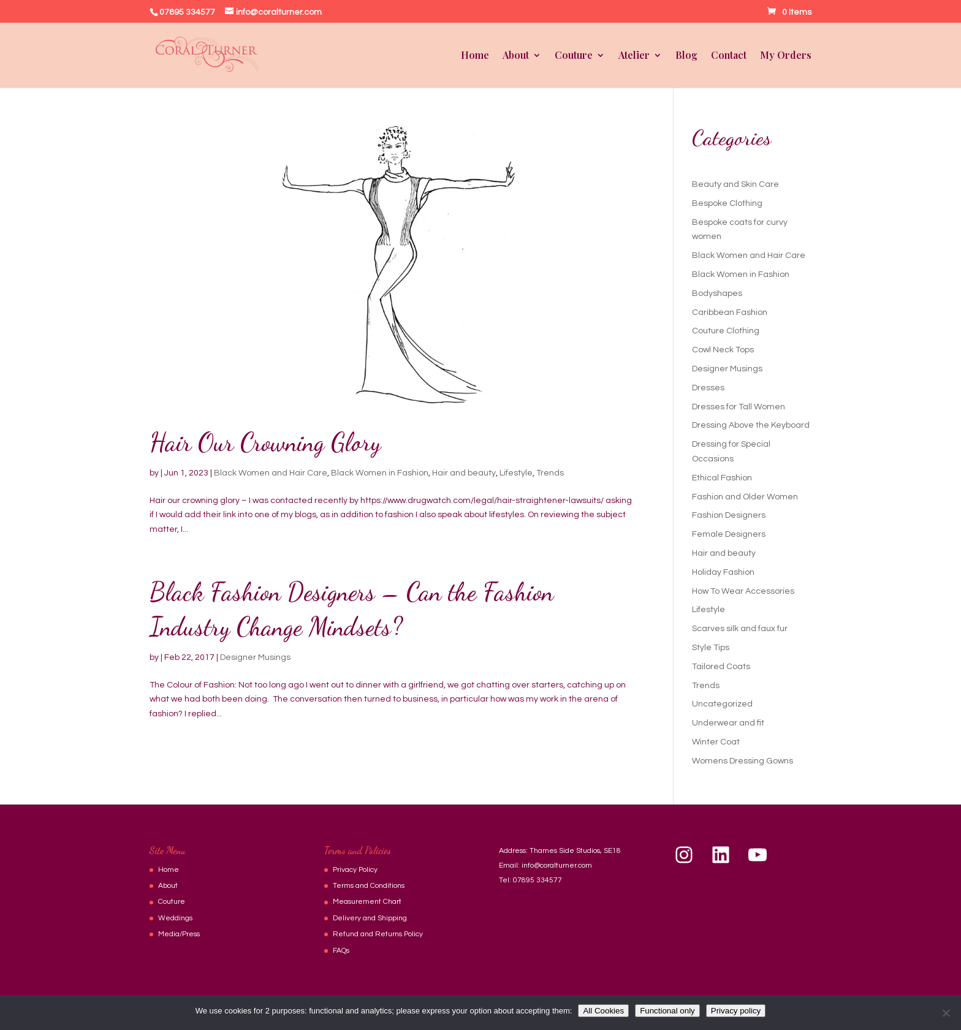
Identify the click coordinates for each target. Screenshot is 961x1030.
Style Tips (710, 647)
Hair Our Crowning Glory (265, 442)
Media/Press (179, 934)
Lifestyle (516, 473)
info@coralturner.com (557, 865)
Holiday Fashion (723, 572)
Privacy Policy (355, 870)
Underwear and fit (728, 723)
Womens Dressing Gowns (742, 761)
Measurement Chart (367, 902)
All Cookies (603, 1010)
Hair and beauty (464, 473)
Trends (550, 473)
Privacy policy (736, 1010)
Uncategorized (722, 704)
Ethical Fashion (722, 478)
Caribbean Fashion (729, 312)
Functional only (667, 1010)
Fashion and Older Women (745, 497)
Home (475, 56)
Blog (686, 56)
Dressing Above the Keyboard (751, 425)
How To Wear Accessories (743, 591)
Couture (574, 56)
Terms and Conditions (369, 886)
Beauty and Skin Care (735, 184)
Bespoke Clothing (727, 203)
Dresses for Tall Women (738, 407)
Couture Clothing (725, 331)
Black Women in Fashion (379, 473)
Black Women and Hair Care (270, 473)
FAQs (341, 951)
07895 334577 (537, 880)
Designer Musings (255, 657)
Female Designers (728, 534)
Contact (728, 56)
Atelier (634, 56)
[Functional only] (946, 1013)
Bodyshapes (717, 293)
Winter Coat (716, 742)
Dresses (708, 388)
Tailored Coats (721, 666)
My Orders (785, 56)
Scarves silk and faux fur (740, 628)
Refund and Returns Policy (378, 934)
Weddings (175, 918)
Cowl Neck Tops (723, 350)
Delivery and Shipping (370, 918)
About (516, 56)
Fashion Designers (728, 515)
